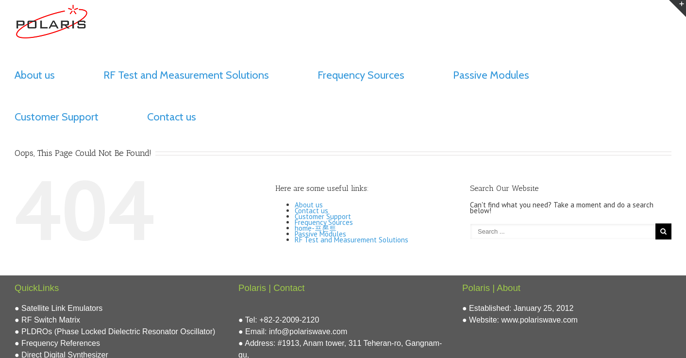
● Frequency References (57, 343)
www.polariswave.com (540, 320)
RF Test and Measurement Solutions (186, 75)
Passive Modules (491, 75)
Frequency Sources (361, 75)
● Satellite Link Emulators (58, 308)
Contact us (171, 116)
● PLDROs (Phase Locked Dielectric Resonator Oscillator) (115, 331)
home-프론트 (315, 228)
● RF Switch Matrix (47, 320)
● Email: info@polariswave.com (292, 331)
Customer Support (57, 116)
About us (35, 75)
